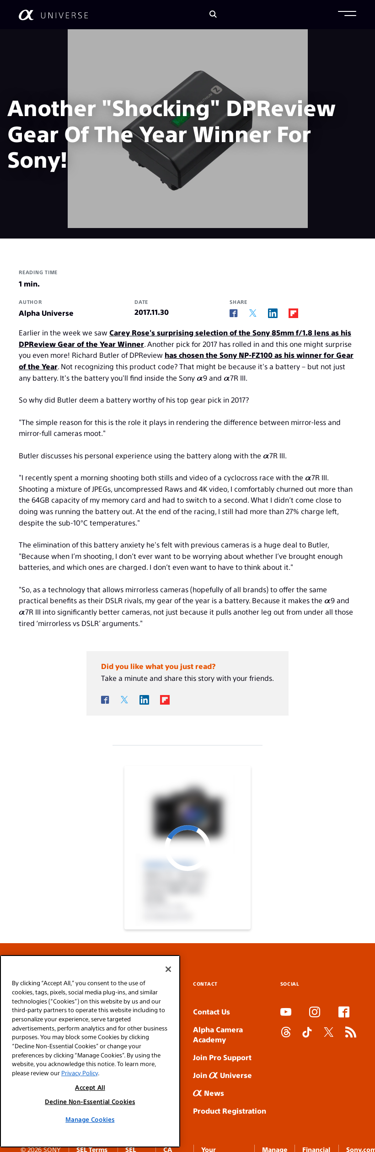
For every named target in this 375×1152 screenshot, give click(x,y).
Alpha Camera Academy (218, 1035)
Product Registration (229, 1110)
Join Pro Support (222, 1057)
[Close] (168, 1030)
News (208, 1093)
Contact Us (211, 1011)
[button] (347, 14)
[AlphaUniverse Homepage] (53, 15)
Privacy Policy (79, 1133)
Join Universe (222, 1075)
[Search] (213, 15)
